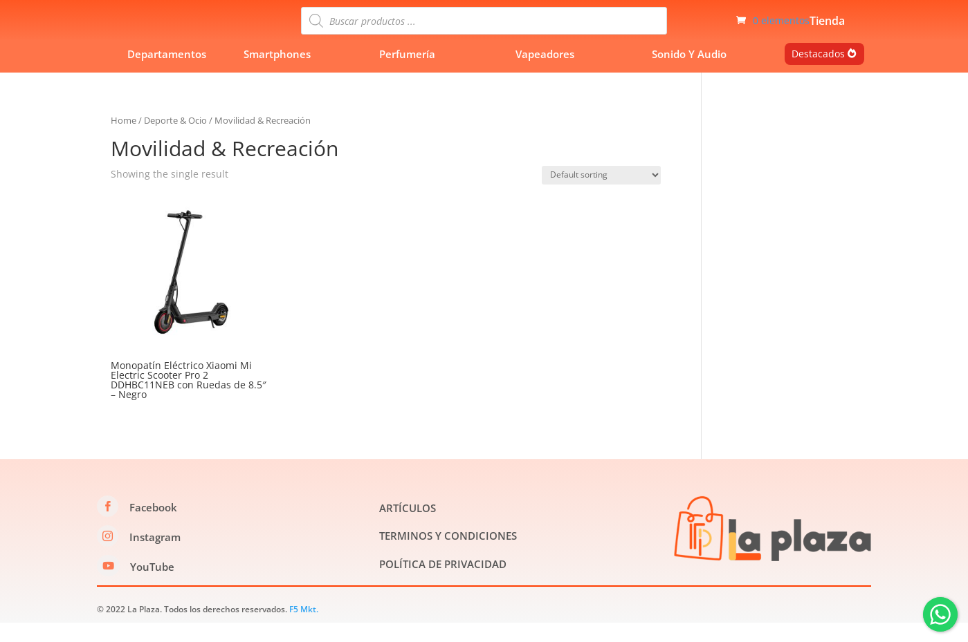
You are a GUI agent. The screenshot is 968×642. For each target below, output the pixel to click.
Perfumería (407, 73)
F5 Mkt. (303, 628)
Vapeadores (544, 73)
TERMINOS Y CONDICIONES (448, 556)
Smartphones (277, 73)
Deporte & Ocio (175, 139)
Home (123, 139)
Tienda (827, 32)
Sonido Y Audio (689, 73)
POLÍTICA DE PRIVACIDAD (442, 583)
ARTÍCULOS (407, 527)
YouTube (152, 586)
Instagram (155, 556)
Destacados (818, 72)
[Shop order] (601, 194)
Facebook (153, 527)
